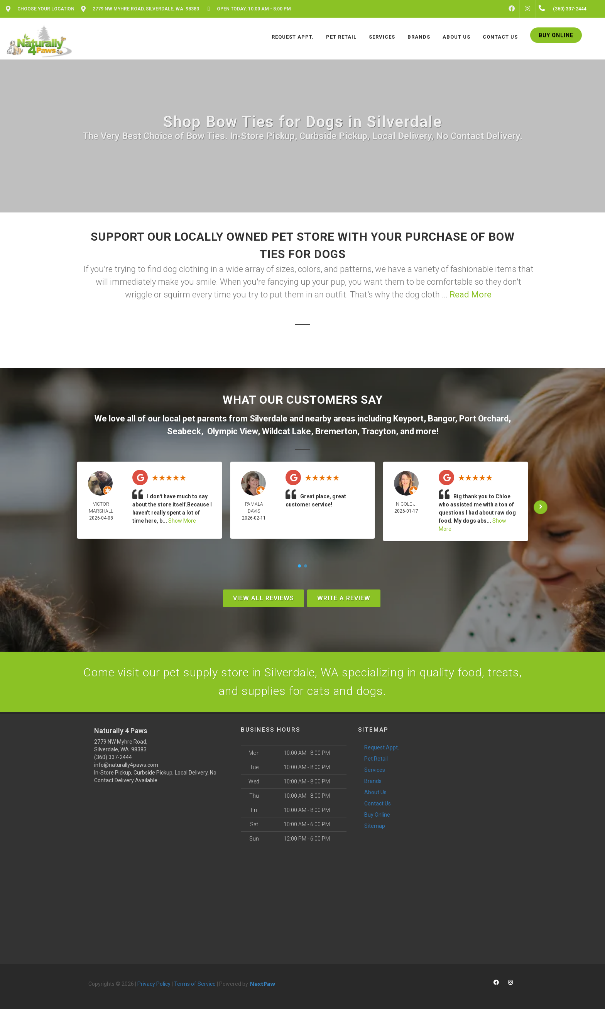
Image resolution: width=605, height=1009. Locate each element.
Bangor (441, 418)
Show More (182, 521)
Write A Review (343, 598)
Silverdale (268, 418)
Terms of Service (195, 984)
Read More (471, 294)
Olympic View (232, 431)
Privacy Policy (154, 984)
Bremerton (336, 431)
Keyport (408, 418)
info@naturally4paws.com (126, 765)
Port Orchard (484, 418)
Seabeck (184, 431)
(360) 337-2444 (113, 757)
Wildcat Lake (286, 431)
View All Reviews (263, 598)
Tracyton (379, 431)
